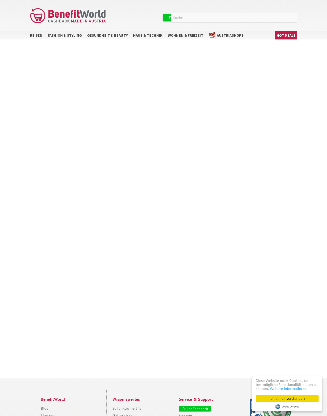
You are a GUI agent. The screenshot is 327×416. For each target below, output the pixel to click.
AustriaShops (230, 35)
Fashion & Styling (65, 35)
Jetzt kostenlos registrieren (196, 17)
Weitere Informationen (288, 388)
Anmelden (243, 17)
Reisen (36, 35)
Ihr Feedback (197, 408)
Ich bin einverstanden (287, 398)
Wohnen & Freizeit (185, 35)
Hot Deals (286, 35)
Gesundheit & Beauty (107, 35)
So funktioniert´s (127, 408)
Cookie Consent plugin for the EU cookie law (287, 406)
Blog (45, 408)
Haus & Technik (147, 35)
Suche (294, 18)
